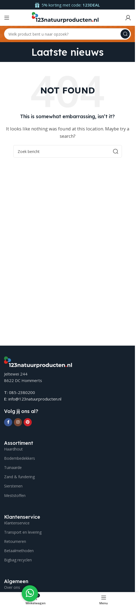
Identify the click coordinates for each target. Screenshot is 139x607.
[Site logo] (65, 17)
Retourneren (15, 541)
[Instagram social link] (18, 422)
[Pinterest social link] (28, 422)
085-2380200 (22, 392)
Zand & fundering (19, 476)
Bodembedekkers (19, 458)
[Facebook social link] (8, 422)
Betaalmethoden (19, 550)
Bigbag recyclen (18, 559)
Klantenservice (17, 522)
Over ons (12, 587)
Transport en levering (23, 532)
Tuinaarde (13, 467)
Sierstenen (13, 486)
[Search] (67, 34)
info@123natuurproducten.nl (34, 399)
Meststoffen (15, 495)
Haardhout (13, 449)
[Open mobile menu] (6, 17)
